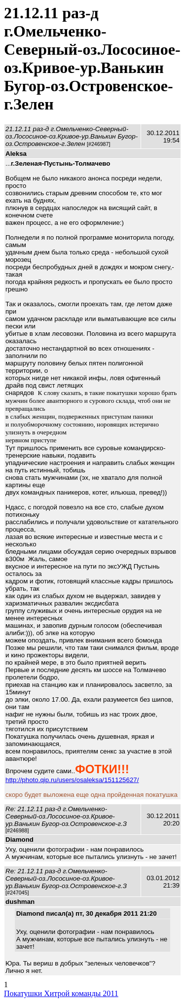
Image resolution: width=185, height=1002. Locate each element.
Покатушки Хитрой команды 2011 (61, 993)
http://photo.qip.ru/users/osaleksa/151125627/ (72, 780)
